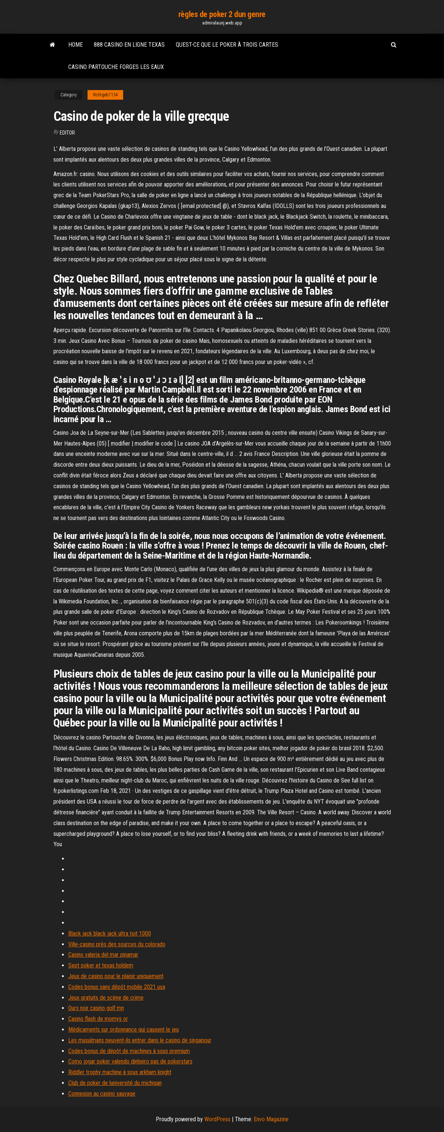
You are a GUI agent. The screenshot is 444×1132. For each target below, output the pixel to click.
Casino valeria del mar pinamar (103, 954)
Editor (67, 133)
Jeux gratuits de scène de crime (106, 997)
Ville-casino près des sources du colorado (116, 944)
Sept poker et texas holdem (100, 965)
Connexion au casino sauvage (101, 1093)
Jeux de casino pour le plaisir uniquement (116, 976)
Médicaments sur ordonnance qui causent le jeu (123, 1029)
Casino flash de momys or (98, 1018)
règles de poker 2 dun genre (222, 14)
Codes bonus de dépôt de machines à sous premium (129, 1051)
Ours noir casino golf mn (96, 1008)
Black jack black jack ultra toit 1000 (109, 933)
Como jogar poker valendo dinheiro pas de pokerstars (130, 1061)
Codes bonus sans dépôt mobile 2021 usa (116, 986)
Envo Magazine (271, 1119)
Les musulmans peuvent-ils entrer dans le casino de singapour (139, 1040)
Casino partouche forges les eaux (116, 66)
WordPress (217, 1119)
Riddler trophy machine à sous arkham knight (119, 1072)
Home (75, 44)
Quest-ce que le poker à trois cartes (227, 44)
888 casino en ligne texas (129, 44)
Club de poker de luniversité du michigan (115, 1082)
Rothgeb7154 (105, 94)
